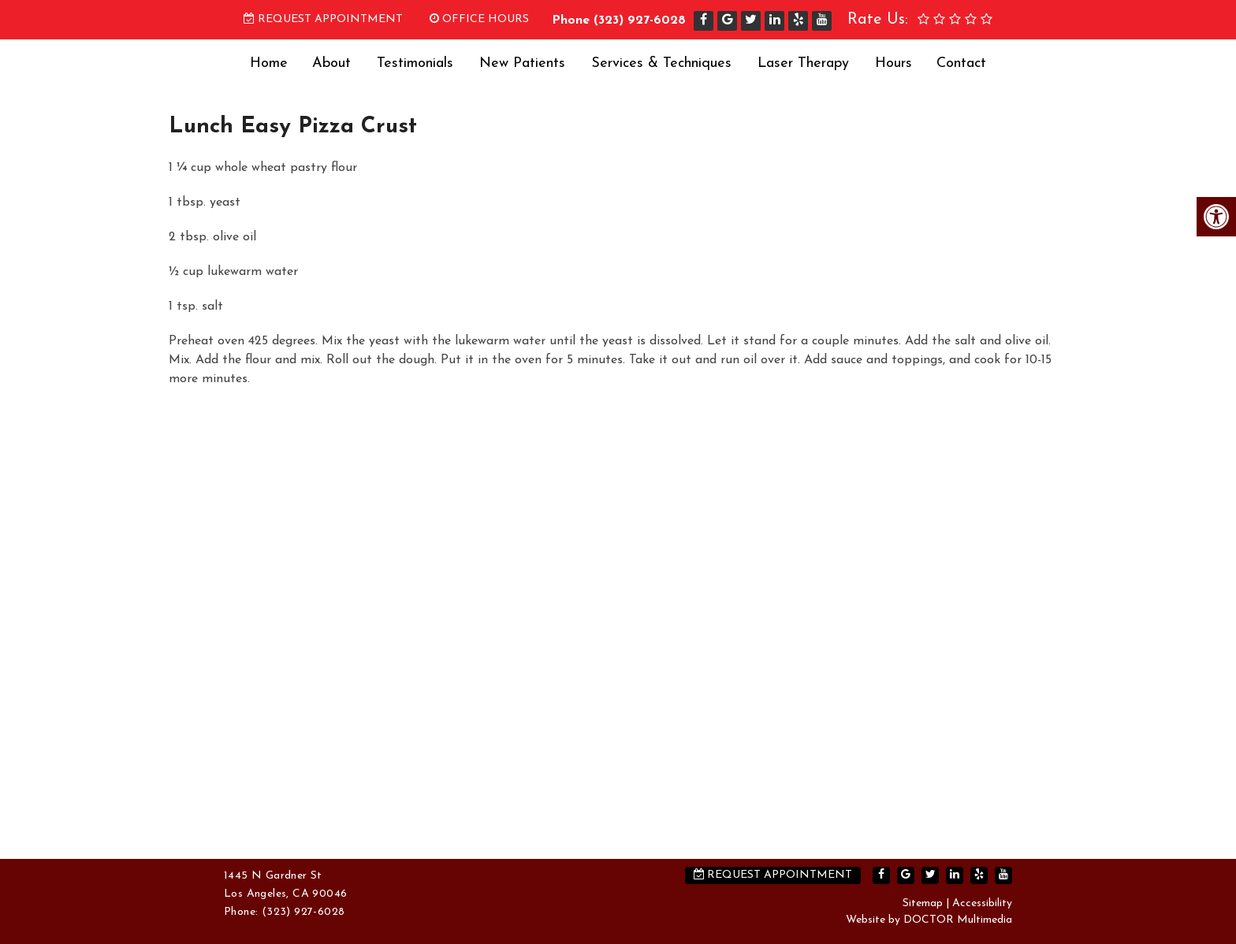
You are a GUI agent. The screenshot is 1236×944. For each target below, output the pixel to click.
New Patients (522, 63)
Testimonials (415, 63)
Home (269, 63)
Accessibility (982, 903)
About (331, 63)
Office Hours (479, 19)
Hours (893, 63)
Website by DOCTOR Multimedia (929, 920)
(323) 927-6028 (640, 20)
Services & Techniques (661, 63)
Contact (961, 63)
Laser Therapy (803, 63)
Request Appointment (323, 19)
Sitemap (923, 903)
